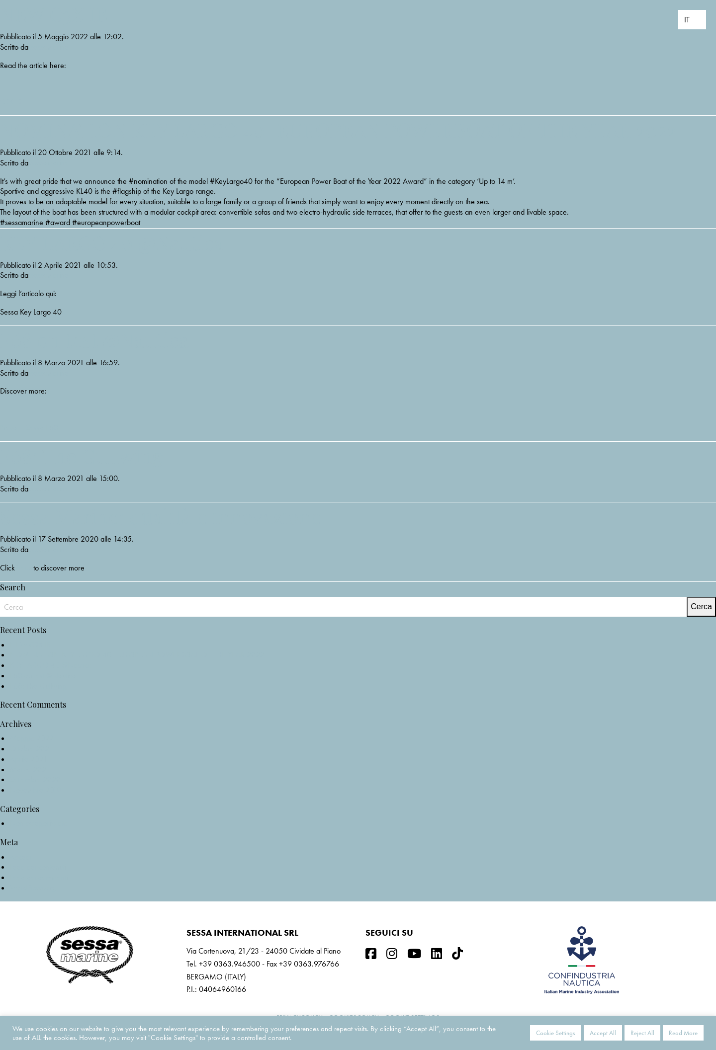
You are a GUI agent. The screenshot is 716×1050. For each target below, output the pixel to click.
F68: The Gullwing (81, 455)
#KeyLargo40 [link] (231, 181)
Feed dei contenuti (38, 867)
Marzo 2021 (30, 769)
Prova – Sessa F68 (29, 427)
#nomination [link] (148, 181)
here (24, 568)
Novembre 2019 (35, 790)
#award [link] (57, 222)
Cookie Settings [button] (555, 1033)
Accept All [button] (603, 1033)
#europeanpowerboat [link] (106, 222)
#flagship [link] (126, 191)
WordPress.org (33, 888)
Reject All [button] (642, 1033)
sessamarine (49, 47)
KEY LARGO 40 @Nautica (112, 242)
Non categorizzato (38, 823)
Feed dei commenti (39, 877)
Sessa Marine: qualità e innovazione (160, 516)
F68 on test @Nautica (94, 339)
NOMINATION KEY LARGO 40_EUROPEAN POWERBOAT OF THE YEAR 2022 (338, 129)
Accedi (20, 857)
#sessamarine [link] (21, 222)
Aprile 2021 (28, 759)
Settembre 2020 (35, 779)
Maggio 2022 (32, 738)
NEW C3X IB (54, 13)
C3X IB (10, 101)
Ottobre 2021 (31, 748)
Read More (683, 1033)
